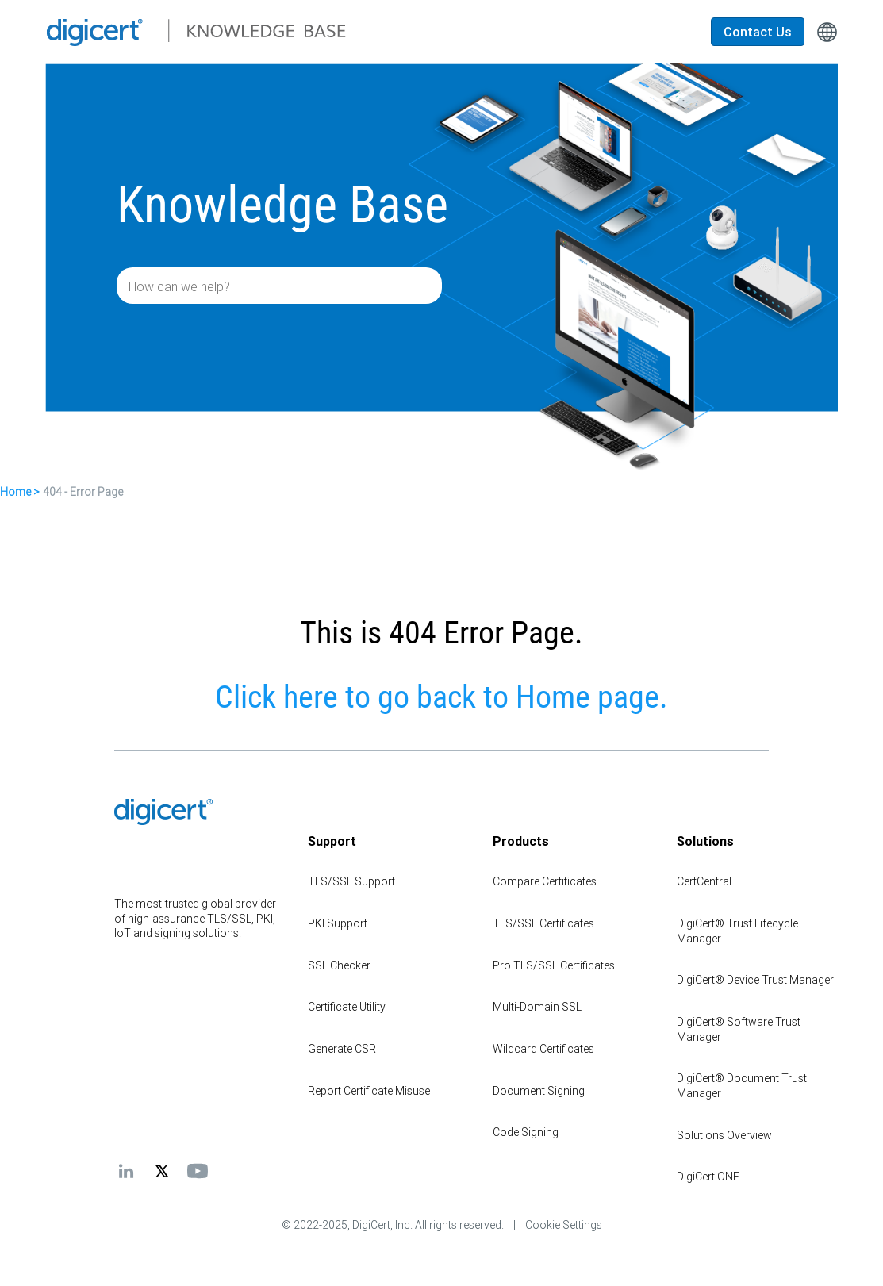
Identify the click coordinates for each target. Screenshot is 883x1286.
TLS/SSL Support (351, 881)
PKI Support (337, 923)
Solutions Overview (724, 1135)
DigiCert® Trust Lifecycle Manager (737, 931)
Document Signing (539, 1091)
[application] (819, 1249)
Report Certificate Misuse (369, 1091)
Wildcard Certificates (543, 1049)
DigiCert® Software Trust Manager (738, 1029)
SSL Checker (339, 965)
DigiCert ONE (708, 1176)
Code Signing (526, 1132)
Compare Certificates (545, 881)
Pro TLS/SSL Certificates (554, 965)
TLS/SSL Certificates (543, 923)
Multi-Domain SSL (537, 1007)
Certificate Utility (347, 1007)
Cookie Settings (563, 1224)
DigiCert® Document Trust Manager (742, 1085)
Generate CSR (342, 1049)
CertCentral (704, 881)
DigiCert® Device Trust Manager (755, 980)
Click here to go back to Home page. (441, 697)
